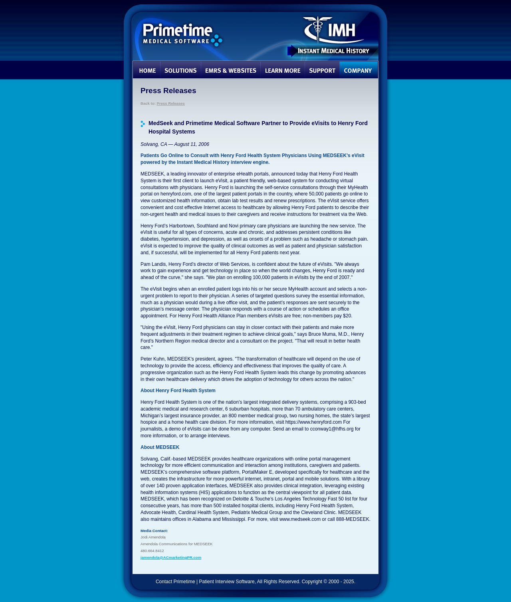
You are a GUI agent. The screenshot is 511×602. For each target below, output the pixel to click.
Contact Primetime (175, 581)
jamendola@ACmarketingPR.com (171, 557)
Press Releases (171, 103)
